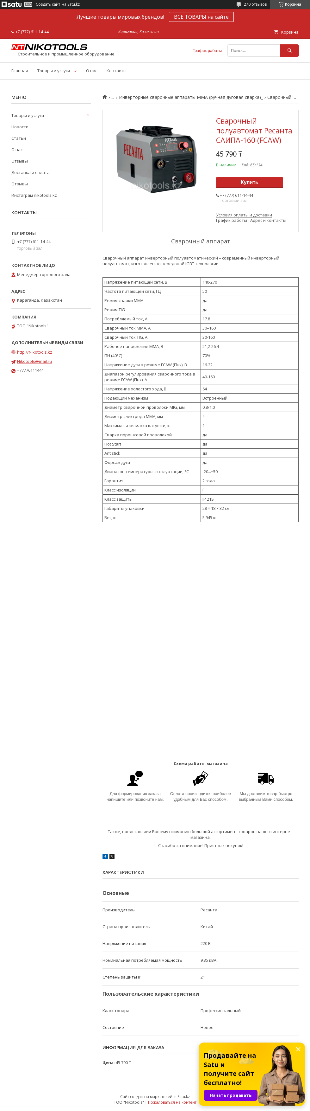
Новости (19, 127)
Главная (19, 71)
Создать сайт (48, 4)
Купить (249, 182)
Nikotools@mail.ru (34, 361)
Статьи (18, 138)
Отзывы (19, 161)
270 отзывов (255, 4)
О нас (91, 71)
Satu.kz (183, 1096)
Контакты (117, 71)
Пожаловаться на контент (172, 1102)
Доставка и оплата (30, 172)
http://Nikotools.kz (34, 352)
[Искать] (289, 50)
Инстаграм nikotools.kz (34, 195)
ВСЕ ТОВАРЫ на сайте (201, 16)
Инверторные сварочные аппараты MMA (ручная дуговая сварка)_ (191, 97)
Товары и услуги (53, 71)
